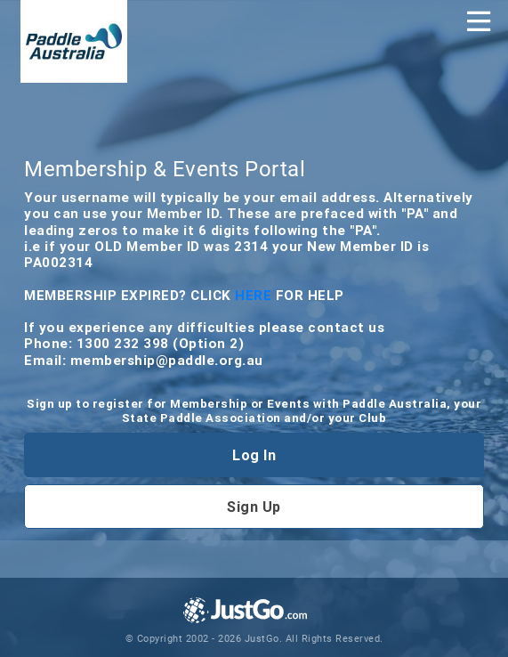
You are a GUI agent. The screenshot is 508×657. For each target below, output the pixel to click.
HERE (255, 295)
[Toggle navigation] (478, 21)
